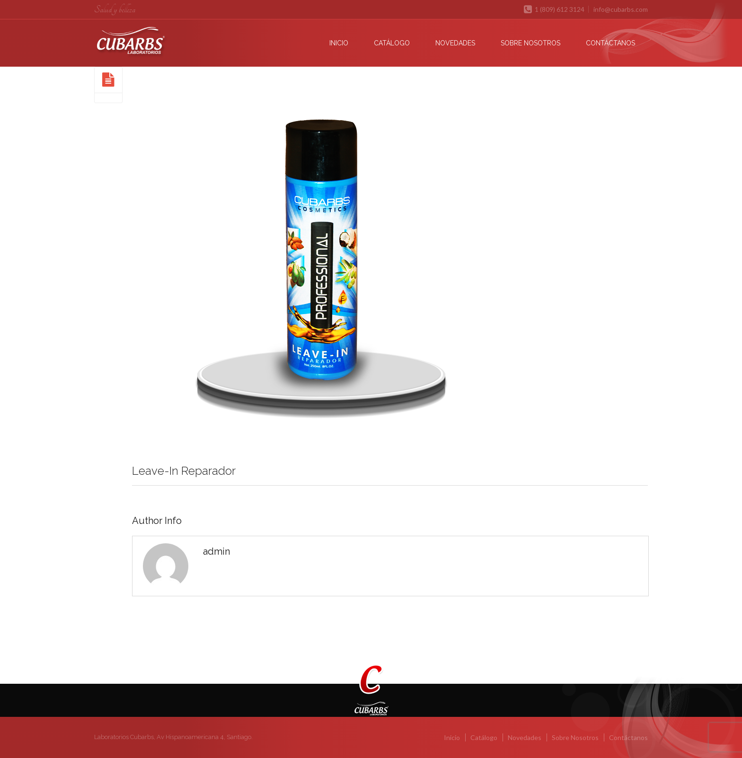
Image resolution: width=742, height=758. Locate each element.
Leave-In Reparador (184, 471)
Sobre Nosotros (530, 43)
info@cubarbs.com (620, 9)
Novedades (455, 43)
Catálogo (392, 43)
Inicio (338, 43)
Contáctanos (610, 43)
